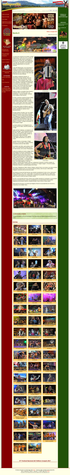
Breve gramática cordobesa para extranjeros (5, 54)
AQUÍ (34, 470)
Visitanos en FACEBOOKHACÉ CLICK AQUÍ (63, 15)
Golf (3, 79)
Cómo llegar (4, 19)
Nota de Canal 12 (6, 59)
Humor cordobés (5, 62)
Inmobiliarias (5, 25)
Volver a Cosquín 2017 (52, 31)
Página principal (5, 14)
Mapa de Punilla (5, 16)
